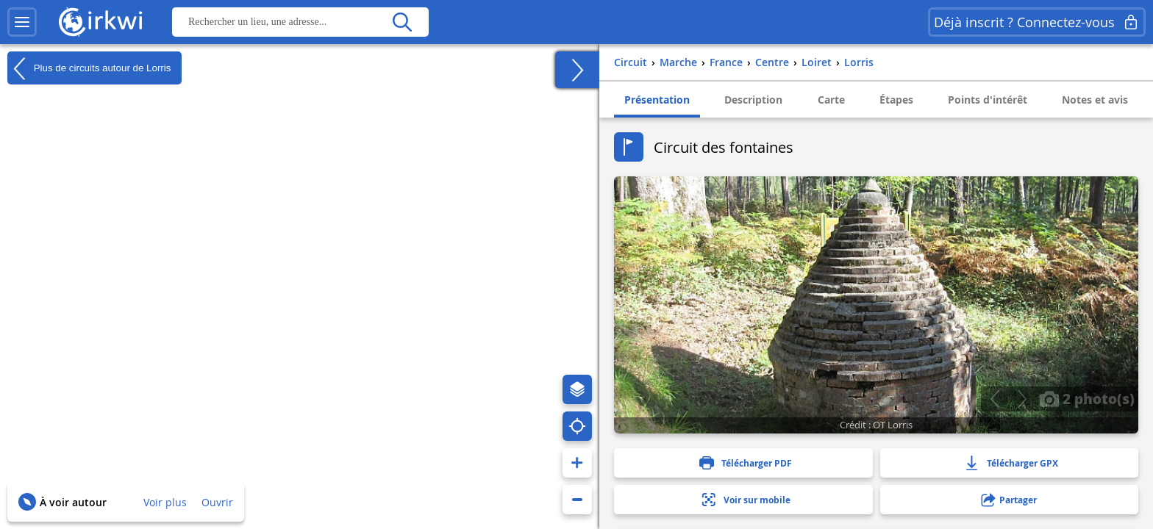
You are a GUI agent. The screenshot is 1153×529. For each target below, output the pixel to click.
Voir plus (165, 502)
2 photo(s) (1087, 398)
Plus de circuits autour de (89, 68)
